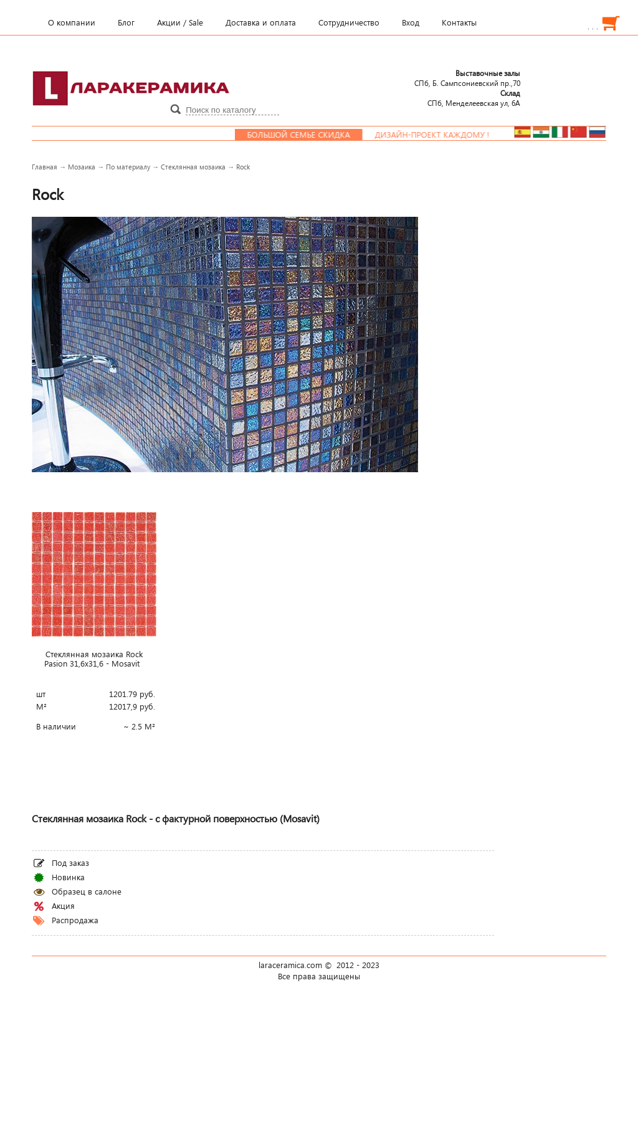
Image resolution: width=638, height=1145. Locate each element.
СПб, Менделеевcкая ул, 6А (473, 98)
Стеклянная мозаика (193, 166)
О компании (71, 22)
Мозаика (81, 166)
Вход (410, 22)
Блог (126, 22)
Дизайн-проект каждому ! (441, 134)
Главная (44, 166)
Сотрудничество (348, 22)
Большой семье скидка (308, 134)
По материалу (128, 166)
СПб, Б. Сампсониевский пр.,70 (467, 78)
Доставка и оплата (261, 22)
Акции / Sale (180, 22)
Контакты (459, 22)
